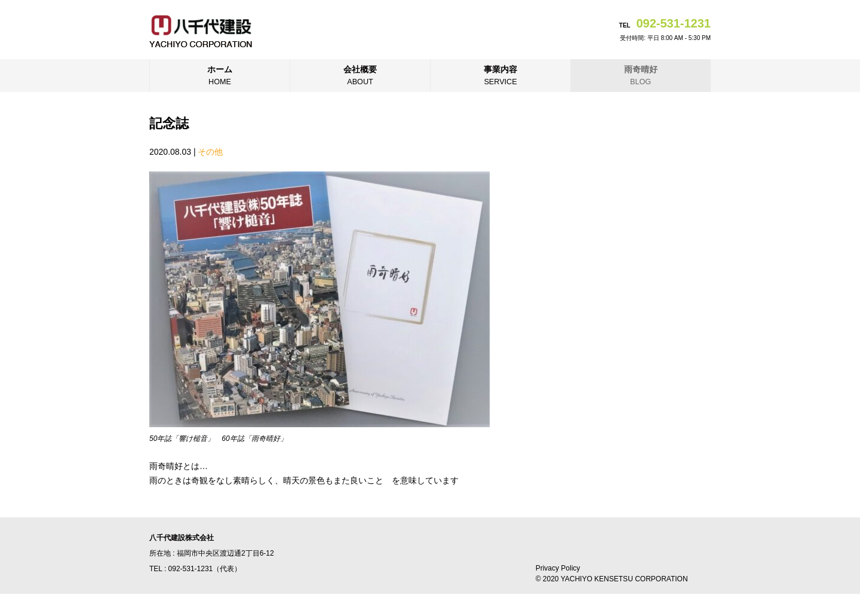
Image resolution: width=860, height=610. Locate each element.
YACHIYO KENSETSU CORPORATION (624, 579)
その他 (210, 152)
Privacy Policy (558, 568)
